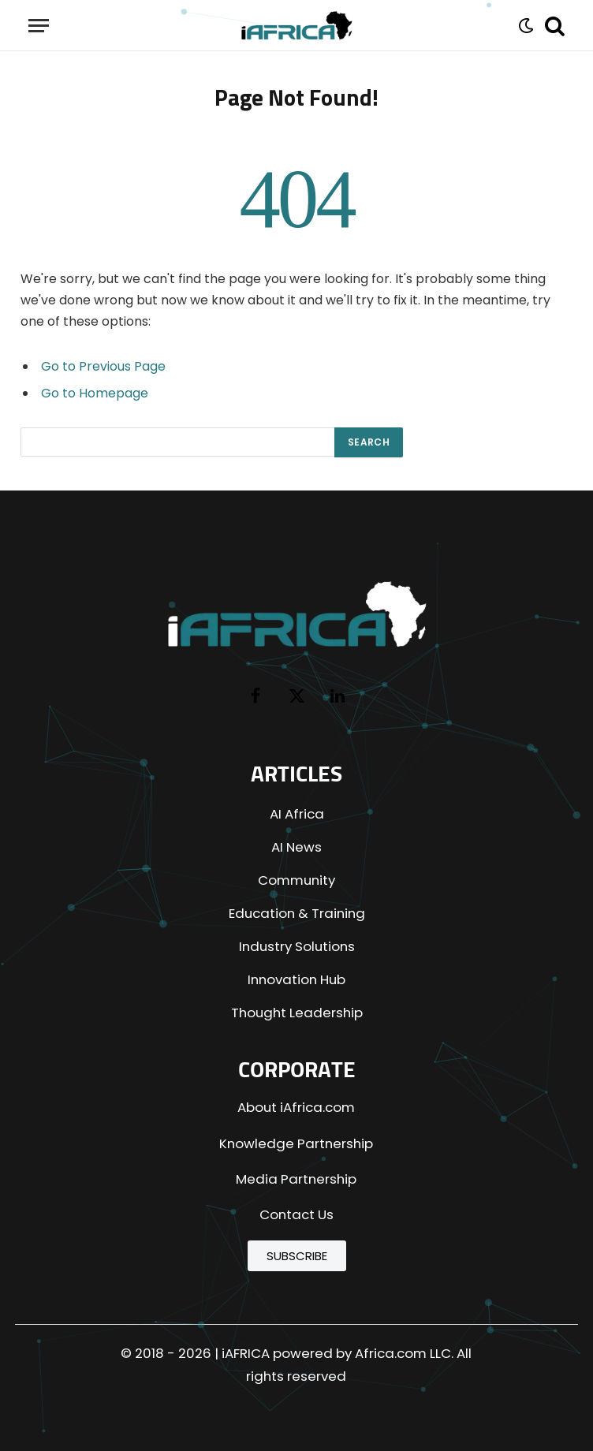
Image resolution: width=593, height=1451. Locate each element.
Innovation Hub (296, 979)
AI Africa (297, 813)
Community (296, 880)
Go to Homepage (94, 393)
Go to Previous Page (103, 366)
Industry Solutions (297, 946)
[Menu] (38, 25)
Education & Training (297, 913)
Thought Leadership (297, 1012)
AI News (296, 846)
